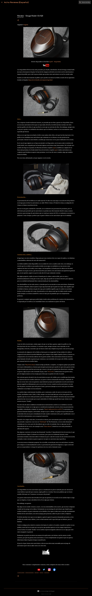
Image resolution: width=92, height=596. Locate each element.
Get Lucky (51, 371)
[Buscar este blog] (83, 2)
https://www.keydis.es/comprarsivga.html (40, 80)
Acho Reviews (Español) (16, 2)
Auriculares (21, 572)
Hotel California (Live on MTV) (53, 409)
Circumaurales (29, 572)
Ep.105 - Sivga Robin (55, 61)
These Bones (47, 426)
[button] (18, 20)
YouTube (47, 572)
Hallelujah (43, 422)
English (26, 24)
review (36, 572)
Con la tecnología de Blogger (46, 591)
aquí (54, 147)
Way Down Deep (30, 364)
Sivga (41, 572)
